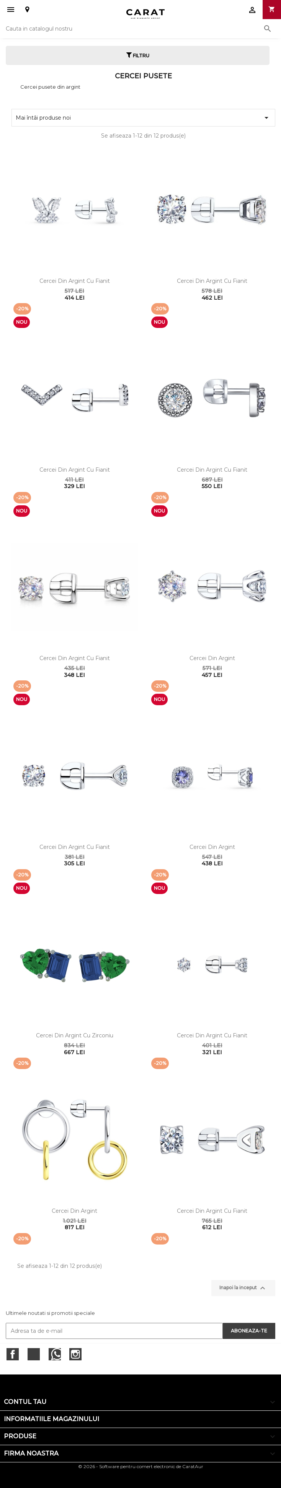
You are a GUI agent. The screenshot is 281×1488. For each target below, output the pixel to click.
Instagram (75, 1354)
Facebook (13, 1354)
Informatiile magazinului (51, 1419)
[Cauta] (140, 28)
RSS (55, 1354)
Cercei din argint (212, 658)
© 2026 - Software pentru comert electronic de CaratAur (140, 1466)
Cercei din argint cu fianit (74, 280)
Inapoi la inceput (243, 1288)
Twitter (34, 1354)
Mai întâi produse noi (143, 117)
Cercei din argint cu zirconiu (74, 1035)
